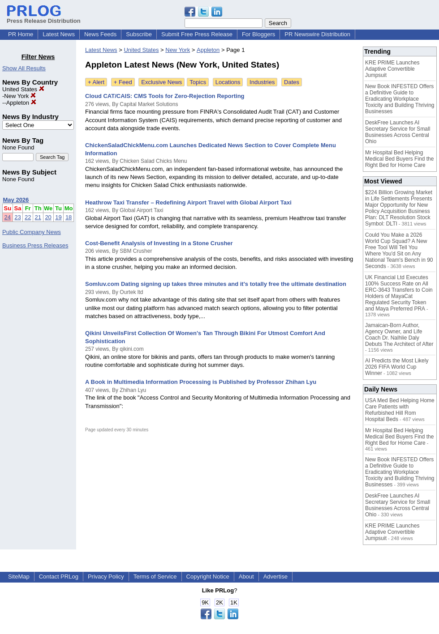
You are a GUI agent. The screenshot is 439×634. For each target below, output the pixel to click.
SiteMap (19, 576)
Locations (228, 82)
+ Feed (123, 82)
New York (20, 96)
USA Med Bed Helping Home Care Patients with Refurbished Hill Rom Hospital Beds (400, 409)
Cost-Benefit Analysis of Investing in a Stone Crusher (159, 243)
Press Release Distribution (44, 17)
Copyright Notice (207, 576)
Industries (262, 82)
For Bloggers (258, 34)
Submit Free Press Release (196, 34)
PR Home (20, 34)
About (246, 576)
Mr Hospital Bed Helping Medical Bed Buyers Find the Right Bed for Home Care (399, 158)
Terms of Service (155, 576)
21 (38, 217)
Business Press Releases (35, 245)
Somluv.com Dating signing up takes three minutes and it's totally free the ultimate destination (215, 284)
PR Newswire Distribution (317, 34)
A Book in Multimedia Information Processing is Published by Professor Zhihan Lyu (200, 382)
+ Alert (96, 82)
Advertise (275, 576)
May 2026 (16, 199)
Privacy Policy (106, 576)
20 (48, 217)
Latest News (59, 34)
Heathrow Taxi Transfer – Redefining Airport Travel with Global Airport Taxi (188, 202)
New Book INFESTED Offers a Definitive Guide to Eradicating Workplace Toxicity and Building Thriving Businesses (400, 99)
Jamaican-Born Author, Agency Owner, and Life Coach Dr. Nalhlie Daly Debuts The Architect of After (399, 334)
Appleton (21, 102)
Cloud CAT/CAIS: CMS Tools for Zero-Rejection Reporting (165, 96)
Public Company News (31, 232)
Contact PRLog (58, 576)
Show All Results (24, 68)
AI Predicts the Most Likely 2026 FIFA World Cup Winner (396, 366)
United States (23, 89)
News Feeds (100, 34)
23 (17, 217)
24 (7, 217)
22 (28, 217)
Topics (197, 82)
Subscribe (139, 34)
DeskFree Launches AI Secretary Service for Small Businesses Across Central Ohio (397, 132)
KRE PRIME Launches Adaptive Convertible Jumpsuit (392, 69)
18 (68, 217)
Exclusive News (161, 82)
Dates (291, 82)
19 (58, 217)
